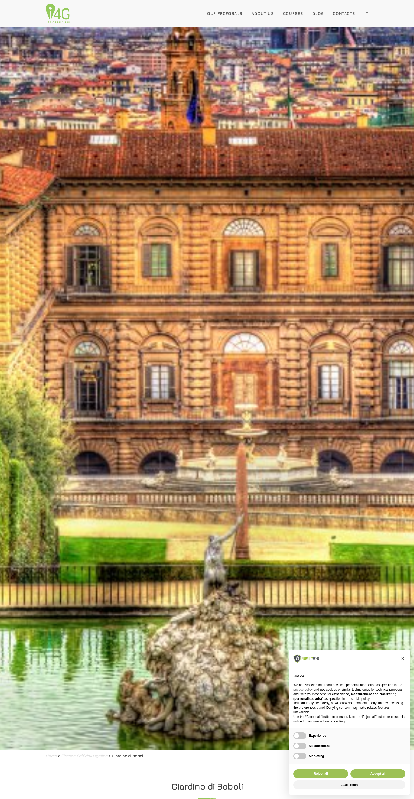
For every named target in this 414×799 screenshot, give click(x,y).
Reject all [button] (321, 774)
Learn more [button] (349, 785)
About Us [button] (263, 13)
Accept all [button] (378, 774)
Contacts (344, 13)
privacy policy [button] (303, 689)
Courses (293, 13)
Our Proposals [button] (224, 13)
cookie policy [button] (360, 699)
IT (366, 13)
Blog (318, 13)
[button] (402, 658)
